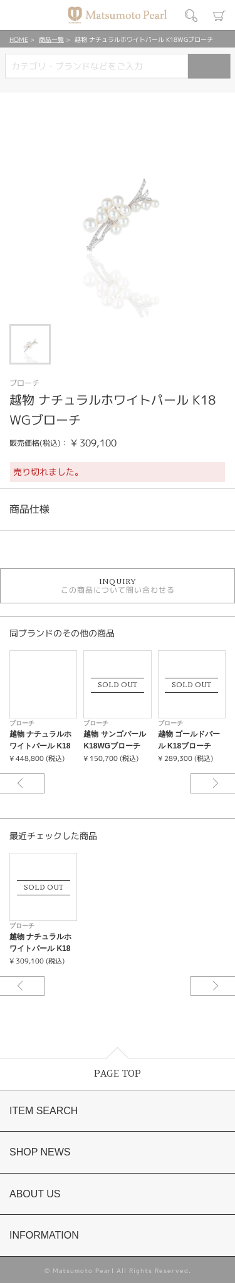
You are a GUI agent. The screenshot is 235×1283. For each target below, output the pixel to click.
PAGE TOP (117, 1074)
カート (219, 15)
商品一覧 (51, 39)
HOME (18, 39)
